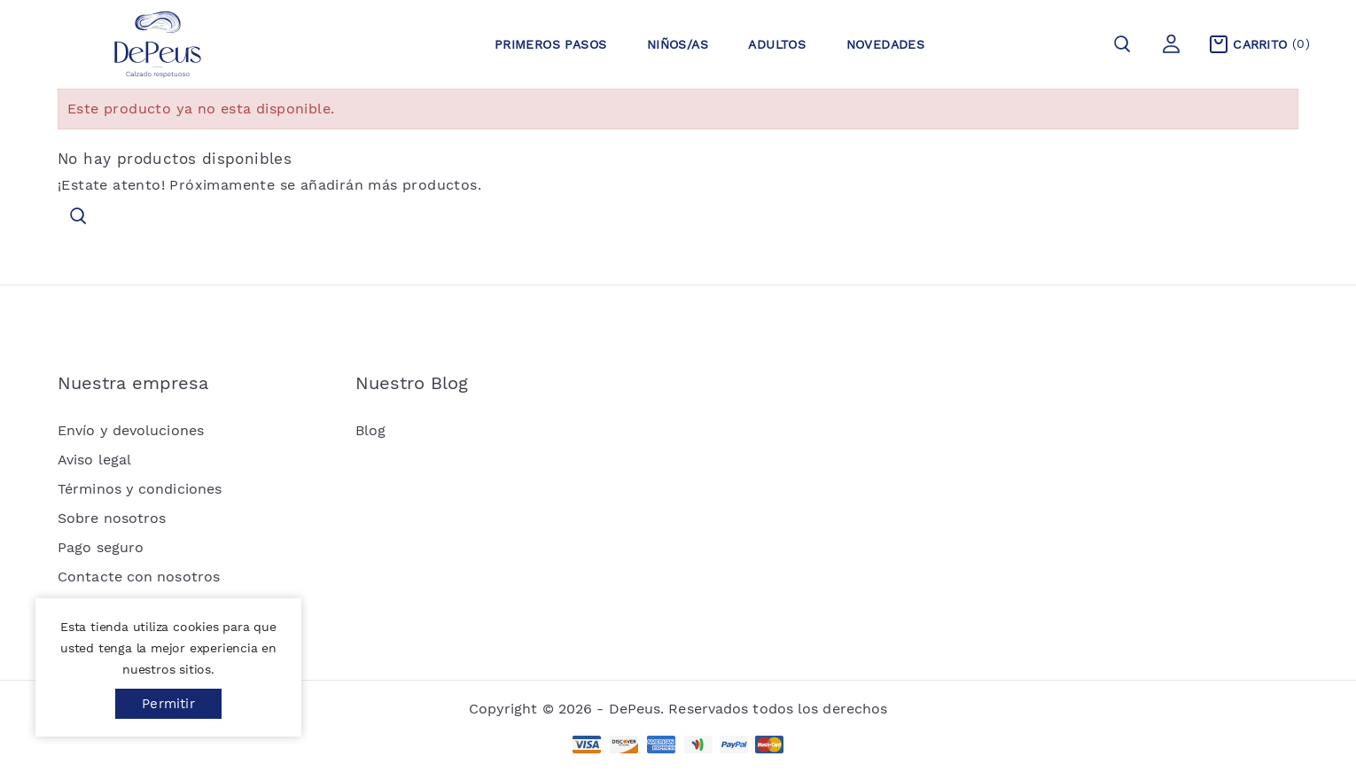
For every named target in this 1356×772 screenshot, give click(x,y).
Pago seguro (101, 547)
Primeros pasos (551, 44)
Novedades (885, 44)
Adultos (777, 44)
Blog (370, 430)
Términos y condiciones (140, 488)
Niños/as (677, 44)
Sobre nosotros (112, 518)
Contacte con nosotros (139, 576)
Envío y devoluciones (131, 430)
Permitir (168, 704)
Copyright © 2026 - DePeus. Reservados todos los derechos (678, 708)
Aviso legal (94, 459)
